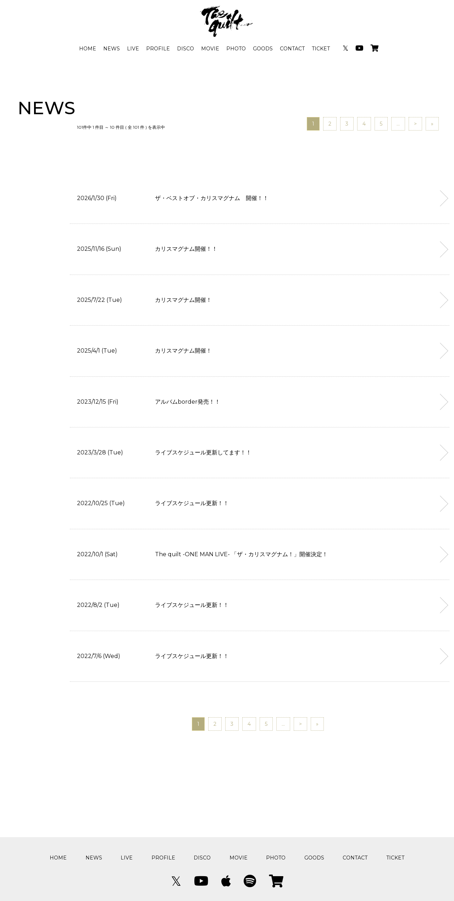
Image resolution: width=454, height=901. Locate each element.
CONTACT (292, 48)
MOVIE (210, 48)
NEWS (111, 48)
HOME (87, 48)
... (398, 124)
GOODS (263, 48)
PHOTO (236, 48)
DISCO (185, 48)
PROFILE (158, 48)
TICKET (321, 48)
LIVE (133, 48)
